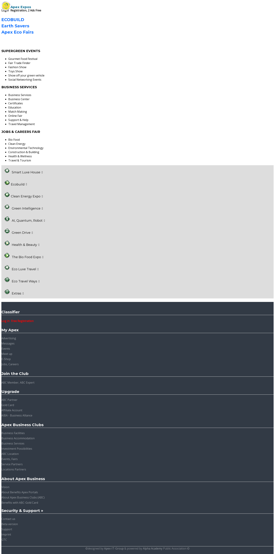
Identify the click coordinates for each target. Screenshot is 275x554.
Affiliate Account (11, 410)
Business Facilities (13, 433)
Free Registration (22, 321)
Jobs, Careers (10, 364)
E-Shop (6, 359)
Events (5, 349)
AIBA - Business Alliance (16, 415)
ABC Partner (9, 400)
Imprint (6, 534)
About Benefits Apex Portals (19, 492)
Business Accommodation (18, 438)
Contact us (8, 519)
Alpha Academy (152, 548)
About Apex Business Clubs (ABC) (23, 497)
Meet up (6, 354)
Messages (8, 343)
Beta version (9, 524)
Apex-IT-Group (114, 548)
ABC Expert (27, 382)
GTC (4, 540)
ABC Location (10, 454)
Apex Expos (21, 7)
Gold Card (7, 405)
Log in (5, 321)
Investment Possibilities (16, 449)
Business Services (12, 443)
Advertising (8, 338)
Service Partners (12, 464)
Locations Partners (13, 469)
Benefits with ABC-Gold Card (19, 503)
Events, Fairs (9, 459)
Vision (5, 487)
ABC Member (10, 382)
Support (6, 529)
